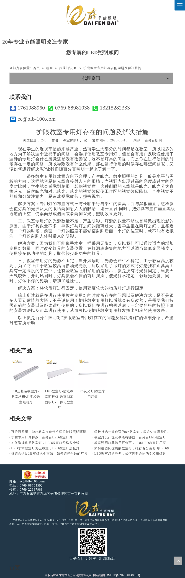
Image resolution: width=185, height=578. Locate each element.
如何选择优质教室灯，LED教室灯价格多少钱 (45, 443)
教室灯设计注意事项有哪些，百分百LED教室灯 (130, 437)
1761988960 (27, 108)
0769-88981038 (69, 108)
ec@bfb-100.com (33, 119)
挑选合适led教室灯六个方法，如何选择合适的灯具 (49, 453)
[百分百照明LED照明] (93, 508)
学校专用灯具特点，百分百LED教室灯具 (42, 437)
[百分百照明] (92, 15)
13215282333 (111, 108)
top (178, 561)
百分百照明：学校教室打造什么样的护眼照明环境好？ (51, 432)
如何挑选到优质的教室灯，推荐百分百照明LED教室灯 (134, 448)
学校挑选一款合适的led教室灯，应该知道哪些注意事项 (134, 432)
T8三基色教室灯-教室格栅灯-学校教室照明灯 (26, 397)
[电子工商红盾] (35, 474)
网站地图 (99, 575)
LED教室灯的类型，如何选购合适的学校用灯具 (130, 453)
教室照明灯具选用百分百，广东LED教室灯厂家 (130, 443)
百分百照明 (153, 140)
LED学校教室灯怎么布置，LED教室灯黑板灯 (45, 448)
